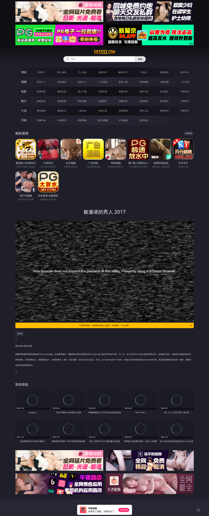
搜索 (140, 59)
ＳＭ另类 (184, 81)
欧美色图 (82, 101)
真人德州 (61, 72)
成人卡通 (82, 91)
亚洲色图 (61, 101)
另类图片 (184, 101)
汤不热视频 (102, 120)
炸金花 (144, 72)
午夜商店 (61, 120)
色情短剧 (143, 120)
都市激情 (41, 110)
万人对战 (82, 72)
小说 (24, 110)
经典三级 (143, 91)
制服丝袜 (123, 91)
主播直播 (164, 81)
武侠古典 (102, 110)
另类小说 (143, 110)
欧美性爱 (102, 91)
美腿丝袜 (123, 101)
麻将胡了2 (123, 72)
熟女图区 (164, 101)
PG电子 (41, 72)
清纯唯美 (143, 101)
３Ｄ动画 (102, 81)
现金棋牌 (164, 72)
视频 (24, 82)
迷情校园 (123, 110)
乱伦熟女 (164, 91)
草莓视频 (82, 120)
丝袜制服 (143, 81)
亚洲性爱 (41, 91)
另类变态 (184, 91)
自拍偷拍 (61, 81)
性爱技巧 (184, 110)
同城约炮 (41, 120)
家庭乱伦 (61, 110)
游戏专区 (102, 72)
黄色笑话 (164, 110)
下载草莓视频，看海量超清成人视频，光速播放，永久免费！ (135, 325)
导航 (24, 120)
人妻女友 (82, 110)
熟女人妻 (123, 81)
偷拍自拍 (61, 91)
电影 (24, 91)
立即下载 (124, 510)
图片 (24, 101)
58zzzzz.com (104, 52)
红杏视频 (123, 120)
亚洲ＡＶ (41, 81)
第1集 (19, 333)
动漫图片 (102, 101)
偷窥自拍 (41, 101)
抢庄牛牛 (184, 72)
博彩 (24, 72)
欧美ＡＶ (82, 81)
